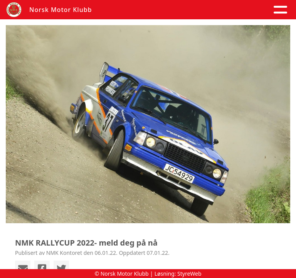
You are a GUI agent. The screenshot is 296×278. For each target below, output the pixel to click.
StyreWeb (189, 273)
